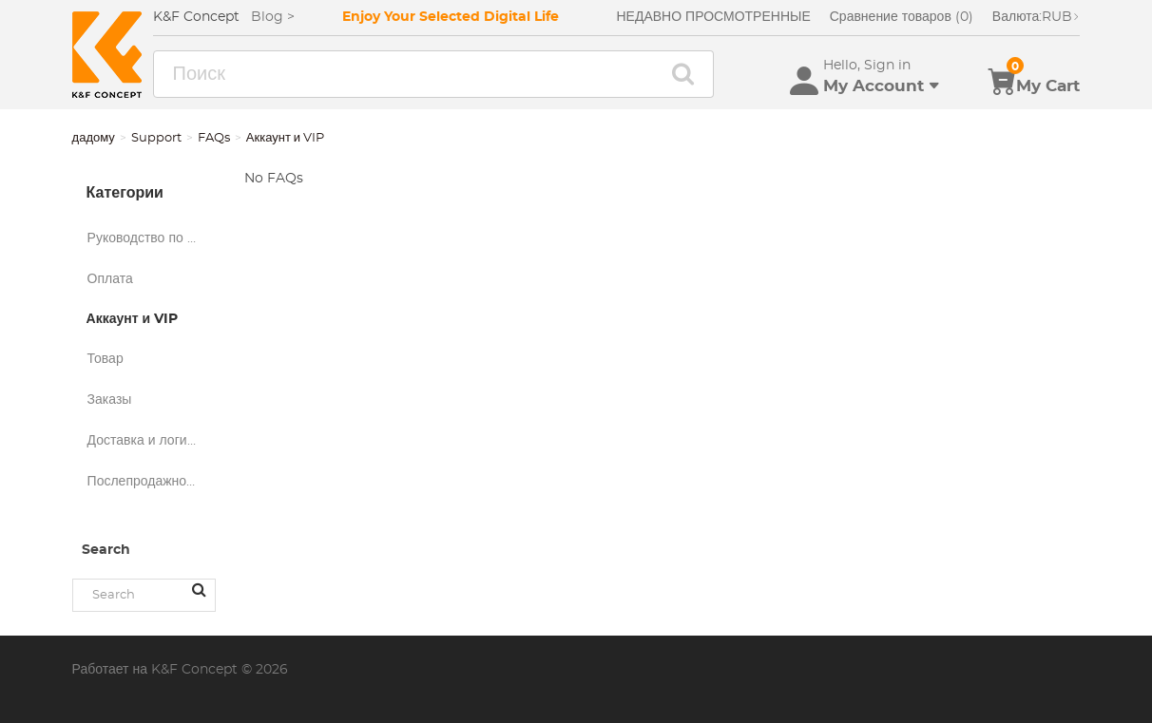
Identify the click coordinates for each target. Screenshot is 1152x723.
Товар (105, 359)
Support (156, 138)
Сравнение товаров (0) (901, 17)
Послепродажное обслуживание (152, 481)
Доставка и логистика (152, 440)
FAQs (214, 138)
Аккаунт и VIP (132, 319)
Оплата (110, 279)
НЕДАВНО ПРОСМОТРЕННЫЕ (713, 17)
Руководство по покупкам (152, 238)
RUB (1036, 17)
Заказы (109, 400)
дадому (93, 138)
